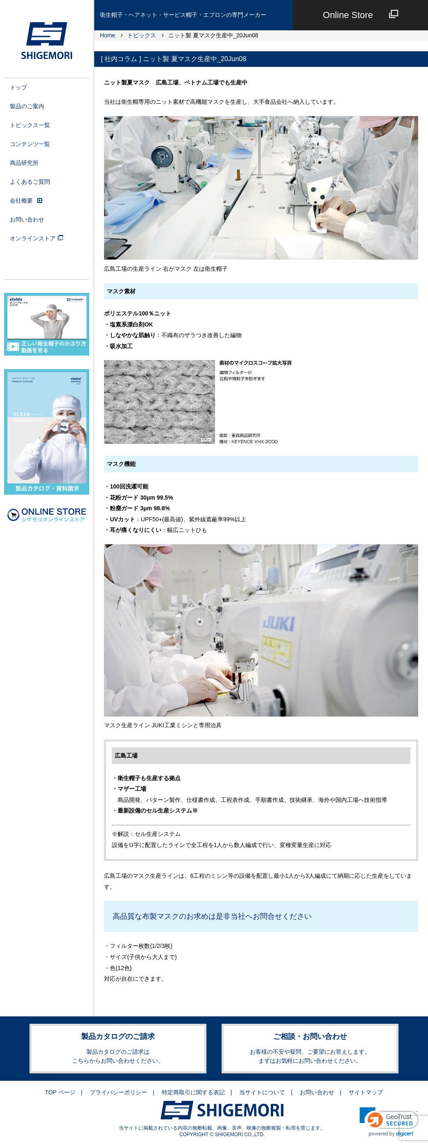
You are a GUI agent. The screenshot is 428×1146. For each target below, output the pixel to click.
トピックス (141, 35)
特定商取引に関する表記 (193, 1092)
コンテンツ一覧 (30, 144)
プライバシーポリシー (118, 1092)
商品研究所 (24, 163)
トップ (18, 87)
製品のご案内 (27, 106)
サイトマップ (366, 1092)
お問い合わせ (27, 219)
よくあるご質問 (30, 181)
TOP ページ (60, 1092)
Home (107, 35)
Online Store (360, 15)
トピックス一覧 (30, 125)
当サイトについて (262, 1092)
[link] (389, 1122)
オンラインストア (36, 238)
